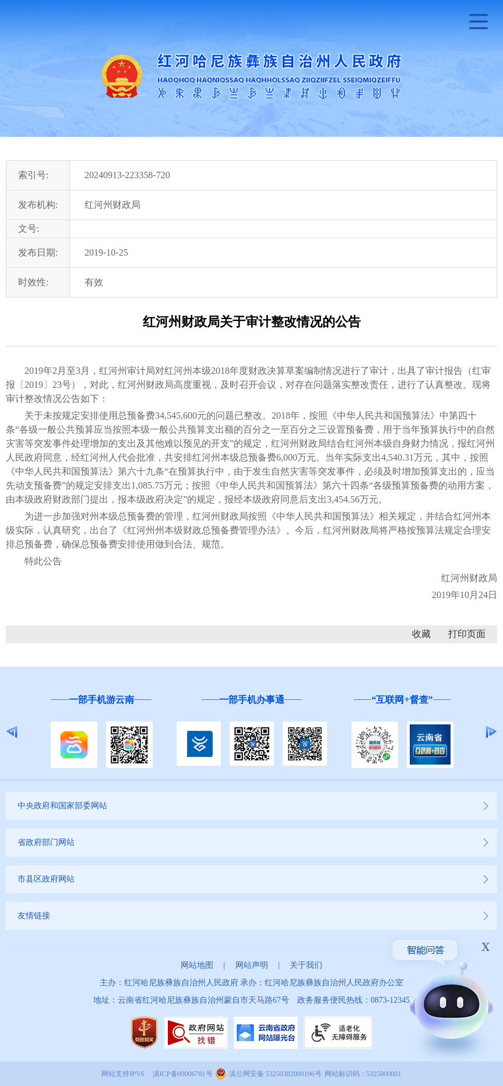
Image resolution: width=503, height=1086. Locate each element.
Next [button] (491, 732)
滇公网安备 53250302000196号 (275, 1074)
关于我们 (306, 965)
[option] (101, 732)
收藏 (421, 634)
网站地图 (197, 965)
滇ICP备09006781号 (183, 1074)
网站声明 (251, 965)
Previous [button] (12, 732)
